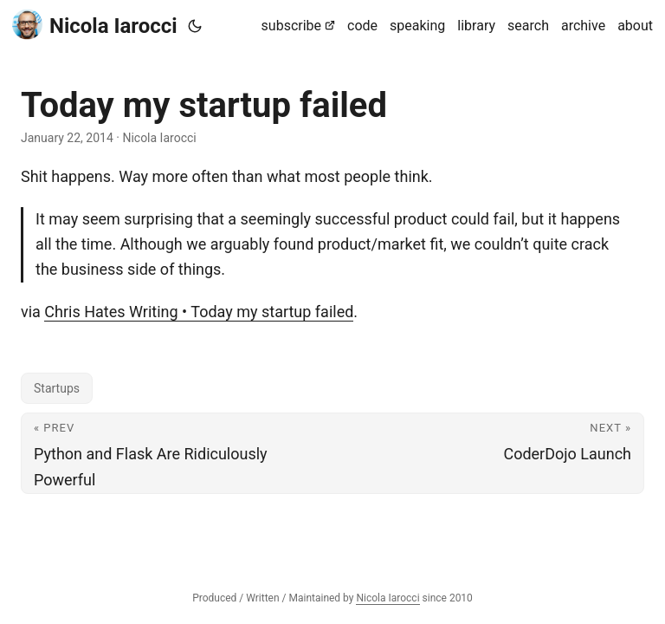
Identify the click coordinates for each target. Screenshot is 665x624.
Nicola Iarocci (95, 25)
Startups (57, 388)
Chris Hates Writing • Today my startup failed (198, 311)
